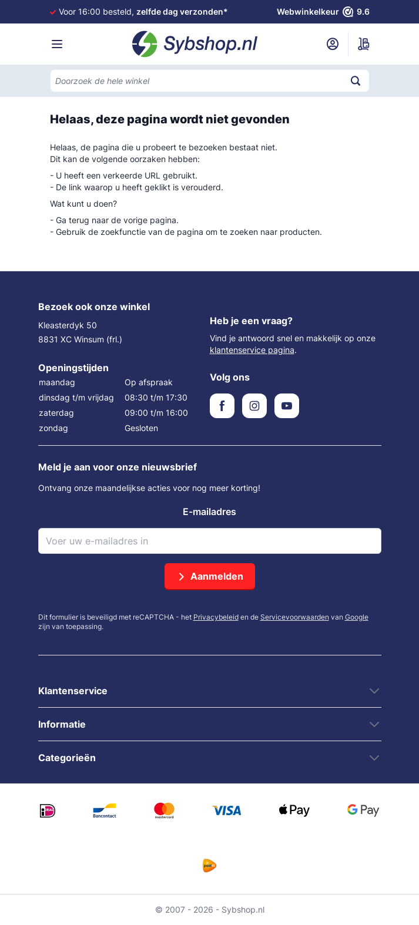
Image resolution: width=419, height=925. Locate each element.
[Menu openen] (57, 44)
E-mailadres (209, 511)
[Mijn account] (332, 44)
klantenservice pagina (252, 350)
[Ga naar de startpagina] (195, 44)
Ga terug (72, 220)
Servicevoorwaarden (294, 617)
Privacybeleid (216, 617)
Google (356, 617)
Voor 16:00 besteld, (143, 11)
